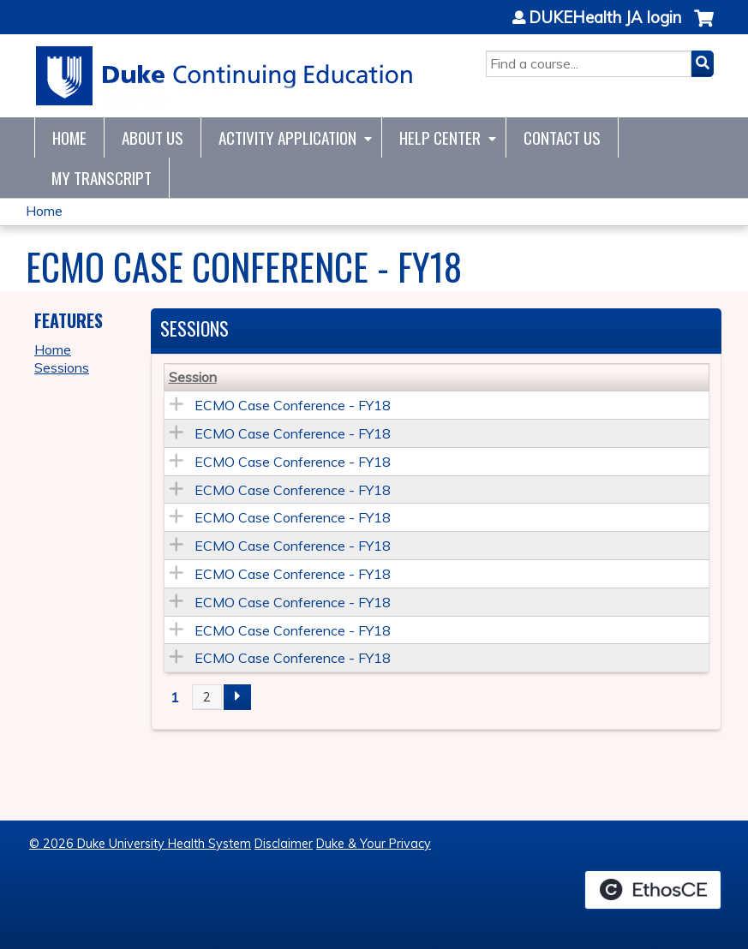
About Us (152, 137)
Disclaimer (283, 843)
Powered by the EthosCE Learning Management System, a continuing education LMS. (652, 889)
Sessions (61, 367)
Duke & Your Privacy (373, 843)
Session (193, 376)
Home (69, 137)
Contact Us (562, 137)
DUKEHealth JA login (605, 18)
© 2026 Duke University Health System (140, 843)
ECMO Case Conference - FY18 (292, 405)
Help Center (440, 137)
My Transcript (101, 177)
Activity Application (287, 137)
